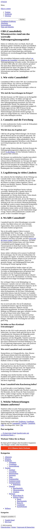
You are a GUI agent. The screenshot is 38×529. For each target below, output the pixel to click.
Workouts (12, 494)
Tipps (11, 477)
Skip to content (6, 8)
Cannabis (24, 423)
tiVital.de (4, 2)
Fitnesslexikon (5, 527)
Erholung (8, 16)
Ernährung (8, 14)
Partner (13, 527)
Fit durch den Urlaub (8, 433)
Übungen (12, 486)
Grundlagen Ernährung (8, 21)
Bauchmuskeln (18, 488)
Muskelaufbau (13, 473)
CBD (2, 425)
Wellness (8, 508)
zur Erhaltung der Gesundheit (17, 59)
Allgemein (8, 457)
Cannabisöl (31, 423)
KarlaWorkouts (22, 506)
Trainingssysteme (14, 481)
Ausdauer (12, 470)
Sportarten (12, 475)
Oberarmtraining (18, 490)
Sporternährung (6, 25)
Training (7, 12)
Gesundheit (12, 472)
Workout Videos (18, 497)
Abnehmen (4, 23)
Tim (21, 425)
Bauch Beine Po (18, 495)
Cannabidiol (16, 423)
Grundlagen (30, 421)
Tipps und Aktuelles (7, 27)
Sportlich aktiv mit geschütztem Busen (15, 434)
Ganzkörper (21, 505)
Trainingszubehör (14, 483)
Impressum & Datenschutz (26, 527)
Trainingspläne (14, 479)
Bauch (19, 499)
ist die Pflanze (10, 152)
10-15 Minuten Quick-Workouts (19, 448)
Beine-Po (20, 503)
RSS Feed (8, 522)
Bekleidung (16, 484)
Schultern (16, 492)
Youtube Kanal (10, 520)
